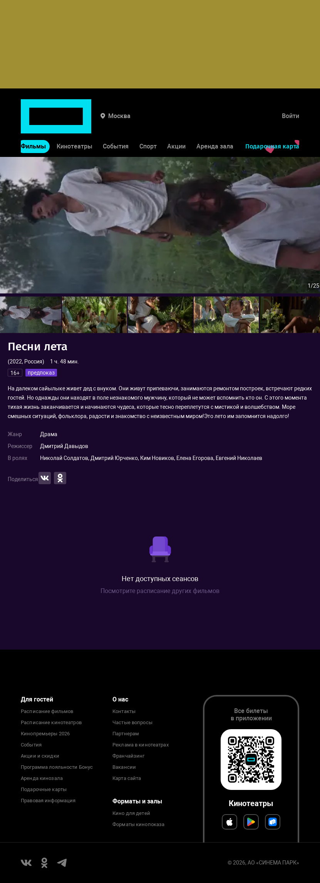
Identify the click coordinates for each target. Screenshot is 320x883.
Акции (176, 122)
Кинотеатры (74, 122)
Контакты (124, 711)
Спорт (148, 122)
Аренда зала (214, 122)
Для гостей (37, 699)
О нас (120, 699)
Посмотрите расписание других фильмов (160, 591)
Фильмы (33, 122)
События (116, 122)
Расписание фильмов (47, 711)
